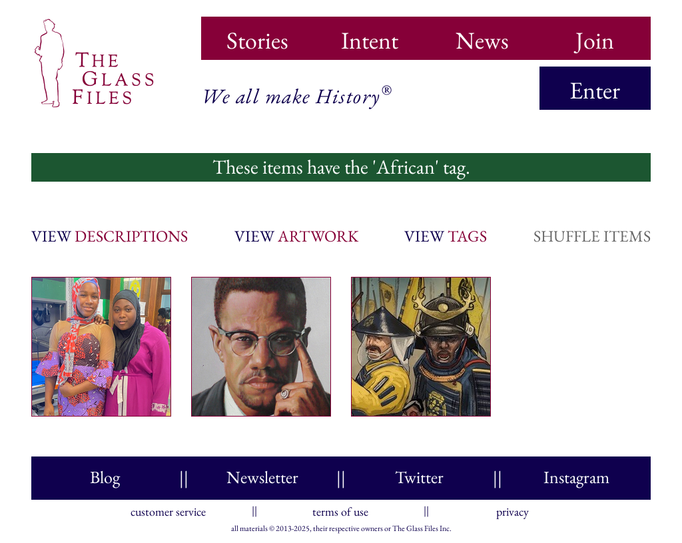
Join (594, 36)
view (109, 236)
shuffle (592, 236)
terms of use (340, 509)
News (482, 36)
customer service (168, 509)
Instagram (576, 477)
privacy (512, 509)
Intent (369, 36)
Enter (594, 90)
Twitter (419, 477)
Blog (105, 477)
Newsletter (262, 477)
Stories (257, 36)
